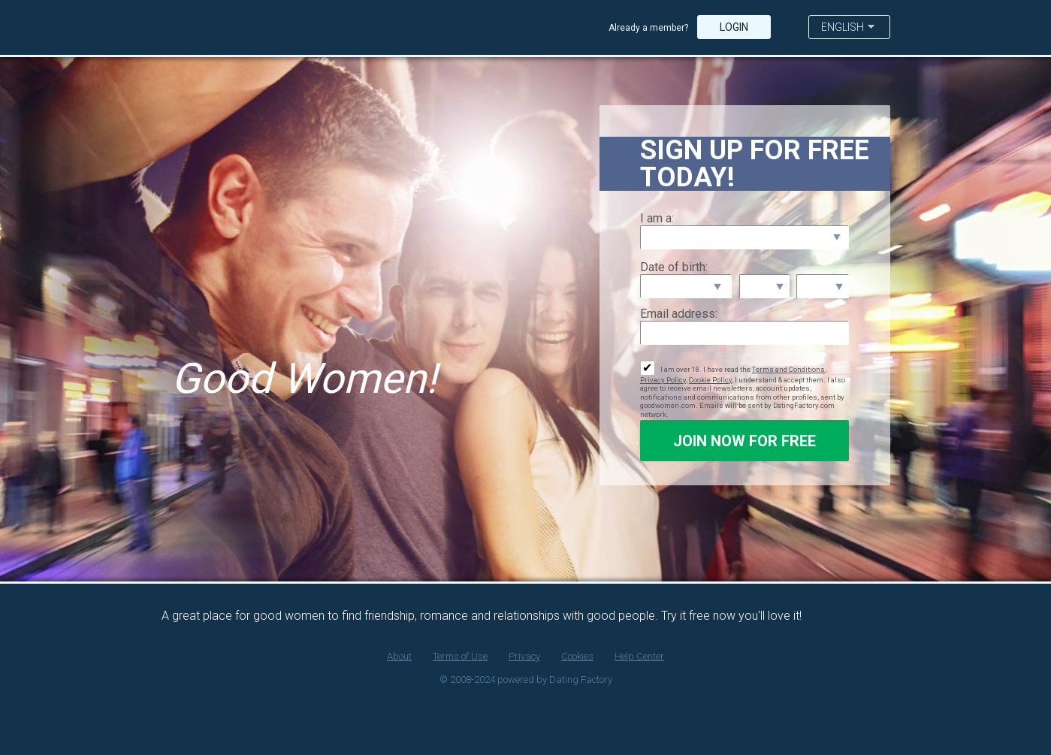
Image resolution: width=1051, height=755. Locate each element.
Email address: (678, 314)
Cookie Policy (710, 380)
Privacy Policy (663, 380)
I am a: (657, 218)
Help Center (639, 656)
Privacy (524, 656)
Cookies (577, 656)
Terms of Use (460, 656)
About (399, 656)
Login (734, 27)
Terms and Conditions (788, 369)
